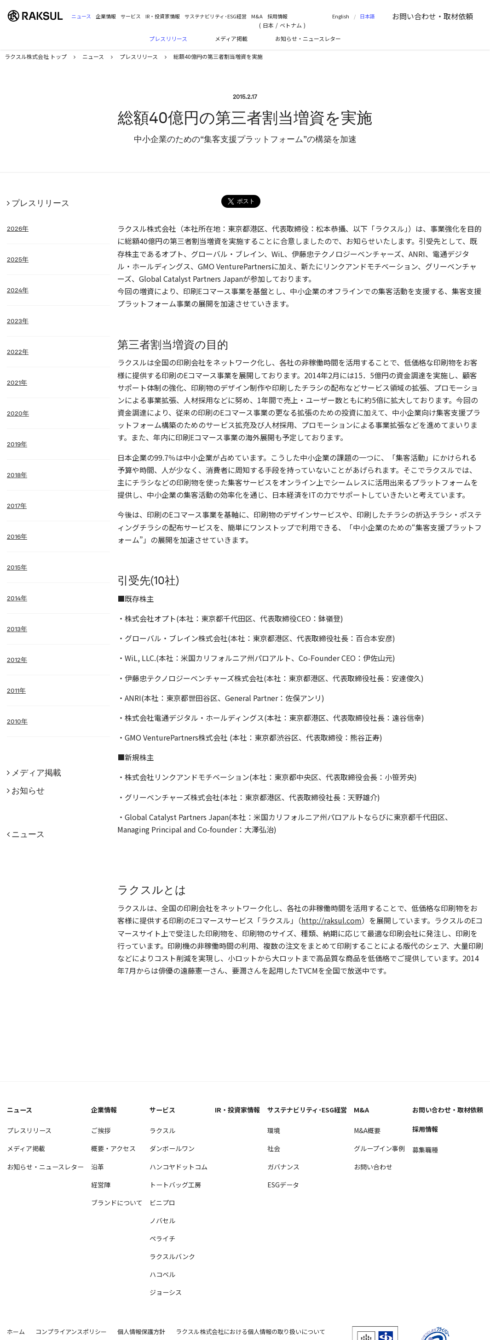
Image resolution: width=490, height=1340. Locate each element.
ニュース (81, 16)
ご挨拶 (100, 1130)
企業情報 (106, 16)
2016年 (17, 536)
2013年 (17, 629)
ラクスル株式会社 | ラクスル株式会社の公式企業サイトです (39, 16)
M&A (257, 16)
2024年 (18, 290)
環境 (273, 1130)
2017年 (17, 505)
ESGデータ (283, 1184)
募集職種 (425, 1149)
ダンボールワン (172, 1148)
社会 (273, 1148)
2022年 (18, 351)
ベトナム (291, 25)
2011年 (16, 690)
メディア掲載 (231, 38)
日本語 (367, 16)
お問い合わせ (432, 16)
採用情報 (277, 16)
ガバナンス (283, 1166)
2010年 (17, 721)
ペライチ (162, 1238)
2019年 (17, 444)
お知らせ (28, 790)
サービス (131, 16)
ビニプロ (162, 1202)
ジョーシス (166, 1292)
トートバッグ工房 (175, 1184)
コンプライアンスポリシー (71, 1331)
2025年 (18, 259)
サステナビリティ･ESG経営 (215, 16)
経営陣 (100, 1184)
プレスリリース (168, 38)
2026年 (18, 228)
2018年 (17, 475)
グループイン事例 (379, 1148)
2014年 (17, 598)
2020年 (18, 413)
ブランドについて (117, 1202)
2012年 (17, 659)
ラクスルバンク (172, 1256)
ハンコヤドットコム (179, 1166)
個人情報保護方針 (141, 1331)
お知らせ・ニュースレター (308, 38)
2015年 (17, 567)
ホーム (16, 1331)
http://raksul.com (331, 920)
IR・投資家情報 (162, 16)
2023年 (18, 321)
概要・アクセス (113, 1148)
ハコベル (162, 1274)
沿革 (97, 1166)
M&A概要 (367, 1130)
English (340, 16)
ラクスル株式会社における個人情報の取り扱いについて (250, 1331)
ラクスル (162, 1130)
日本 (268, 25)
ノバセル (162, 1220)
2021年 (17, 382)
